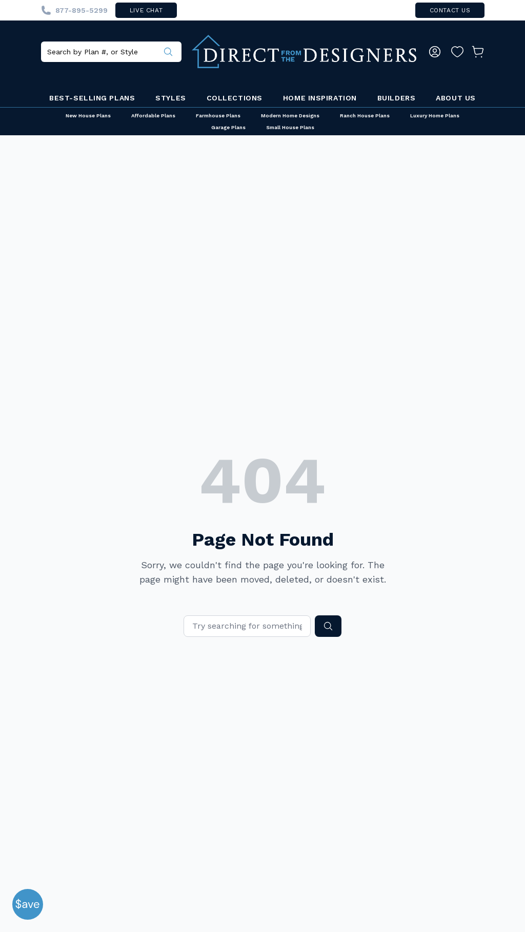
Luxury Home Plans (434, 115)
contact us (450, 10)
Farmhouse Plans (218, 115)
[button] (27, 904)
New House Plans (88, 115)
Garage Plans (228, 127)
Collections (234, 98)
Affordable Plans (153, 115)
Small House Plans (290, 127)
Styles (170, 98)
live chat (146, 10)
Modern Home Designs (290, 115)
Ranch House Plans (365, 115)
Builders (396, 98)
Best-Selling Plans (92, 98)
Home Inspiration (320, 98)
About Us (455, 98)
